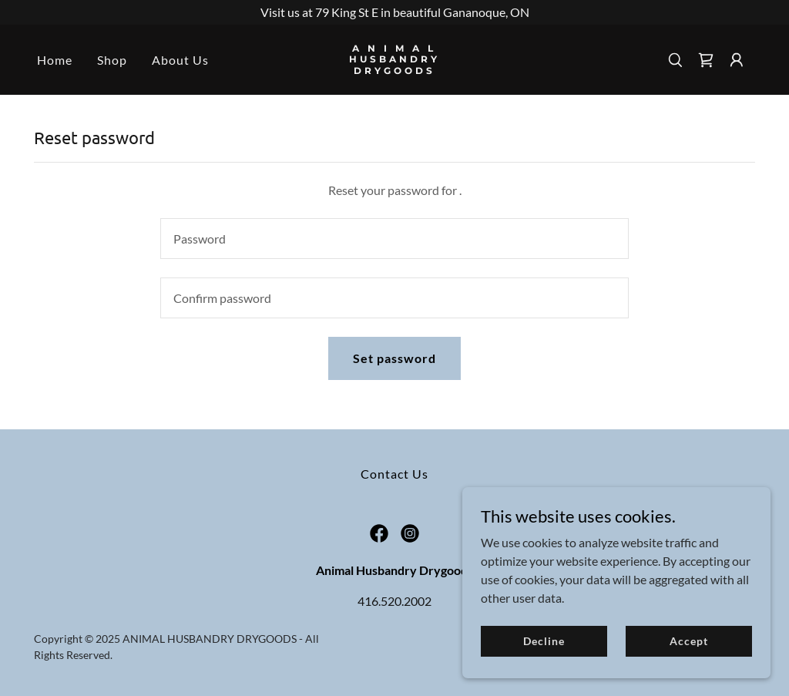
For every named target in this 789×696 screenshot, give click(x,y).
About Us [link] (180, 59)
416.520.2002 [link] (394, 600)
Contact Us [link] (394, 473)
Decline (543, 640)
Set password (394, 358)
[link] (394, 69)
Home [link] (54, 59)
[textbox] (394, 238)
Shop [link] (112, 59)
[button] (736, 60)
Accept (688, 640)
